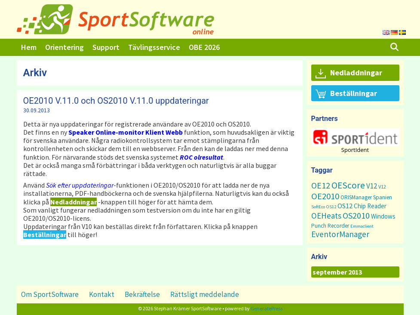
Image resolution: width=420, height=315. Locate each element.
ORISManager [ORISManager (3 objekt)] (356, 197)
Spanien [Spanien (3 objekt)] (382, 197)
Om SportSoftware (50, 294)
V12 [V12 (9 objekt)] (371, 186)
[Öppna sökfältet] (394, 47)
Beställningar (346, 93)
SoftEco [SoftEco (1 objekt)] (318, 207)
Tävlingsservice (154, 47)
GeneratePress (266, 308)
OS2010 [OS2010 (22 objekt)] (356, 215)
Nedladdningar (349, 73)
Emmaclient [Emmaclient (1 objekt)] (362, 226)
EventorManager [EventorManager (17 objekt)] (340, 234)
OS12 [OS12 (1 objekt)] (331, 207)
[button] (355, 137)
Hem (29, 47)
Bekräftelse (142, 294)
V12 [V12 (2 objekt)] (382, 186)
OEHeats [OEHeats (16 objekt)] (326, 215)
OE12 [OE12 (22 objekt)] (320, 185)
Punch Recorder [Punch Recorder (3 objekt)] (330, 225)
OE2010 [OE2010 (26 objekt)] (325, 196)
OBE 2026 (204, 47)
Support (106, 47)
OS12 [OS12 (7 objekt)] (345, 205)
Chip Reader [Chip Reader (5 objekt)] (370, 206)
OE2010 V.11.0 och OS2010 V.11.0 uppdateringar (116, 101)
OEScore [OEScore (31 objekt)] (348, 185)
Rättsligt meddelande (204, 294)
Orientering (64, 47)
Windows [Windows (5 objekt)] (383, 216)
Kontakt (101, 294)
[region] (355, 140)
